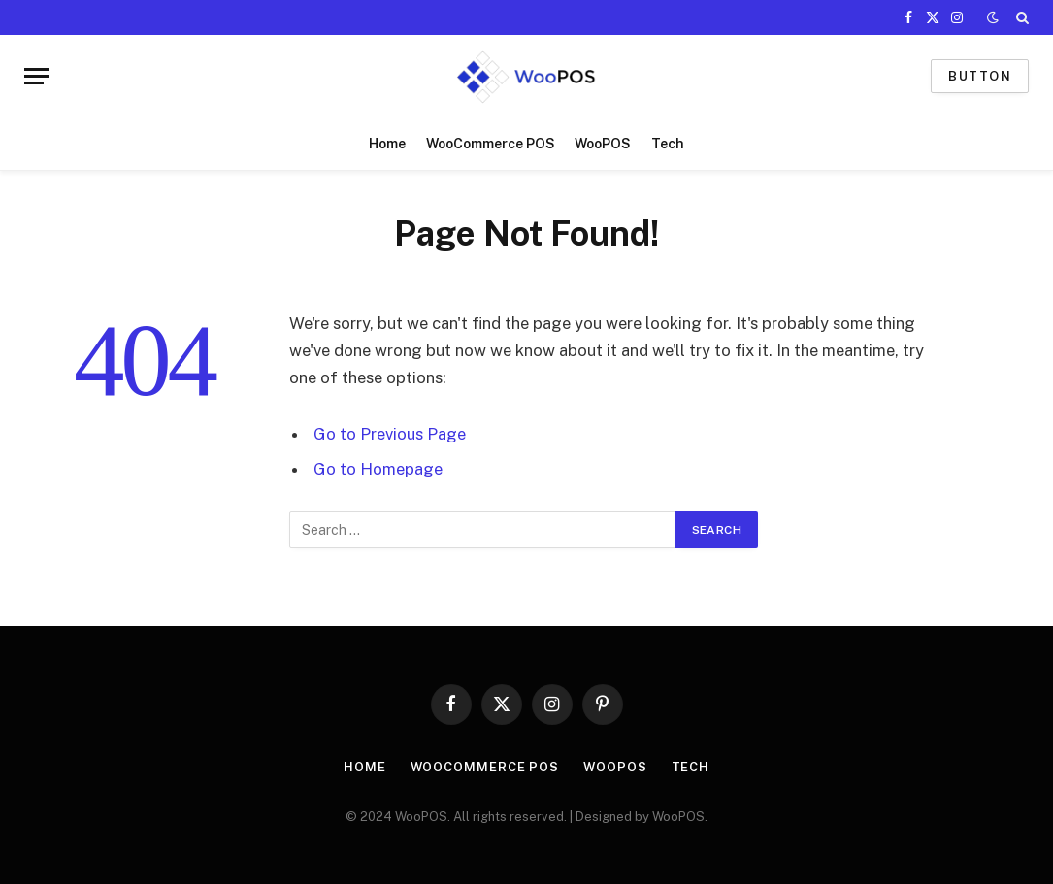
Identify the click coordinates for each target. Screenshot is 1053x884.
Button (979, 76)
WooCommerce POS (490, 143)
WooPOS (603, 143)
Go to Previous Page (389, 433)
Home (387, 143)
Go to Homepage (378, 468)
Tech (667, 143)
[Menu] (36, 76)
